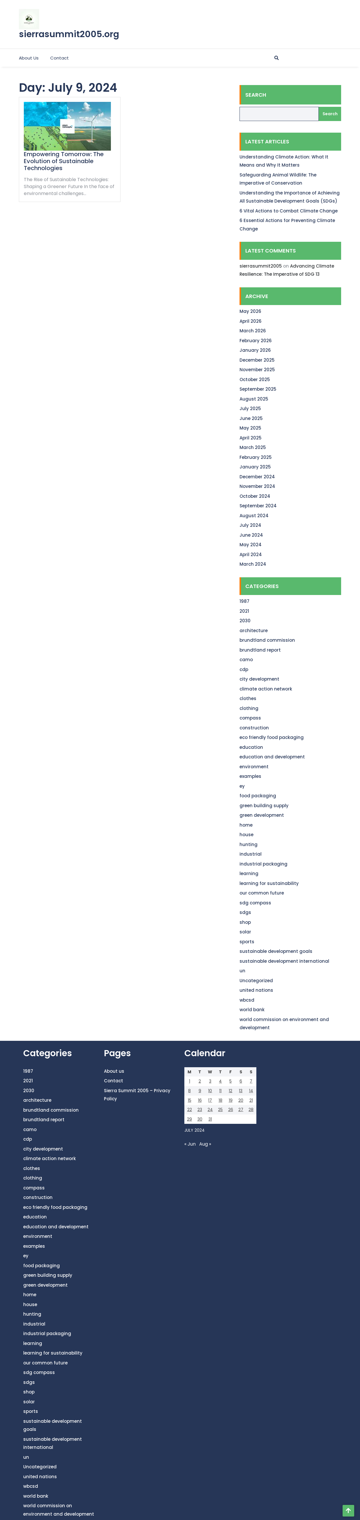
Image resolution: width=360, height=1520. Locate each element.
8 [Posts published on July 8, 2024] (189, 1091)
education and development (272, 757)
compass (250, 718)
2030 (245, 621)
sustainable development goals (276, 951)
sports (247, 942)
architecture (254, 631)
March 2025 (253, 447)
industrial (251, 854)
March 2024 (253, 564)
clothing (249, 708)
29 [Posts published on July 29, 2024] (189, 1119)
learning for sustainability (269, 883)
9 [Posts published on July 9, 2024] (200, 1091)
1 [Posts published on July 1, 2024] (189, 1081)
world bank (252, 1010)
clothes (248, 698)
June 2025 (251, 418)
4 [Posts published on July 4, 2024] (220, 1081)
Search (255, 94)
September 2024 (258, 506)
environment (254, 767)
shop (245, 922)
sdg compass (255, 903)
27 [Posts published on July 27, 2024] (240, 1109)
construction (254, 728)
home (246, 825)
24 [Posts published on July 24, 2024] (210, 1109)
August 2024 (254, 516)
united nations (256, 990)
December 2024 (257, 477)
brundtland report (260, 650)
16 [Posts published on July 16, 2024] (200, 1100)
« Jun (190, 1144)
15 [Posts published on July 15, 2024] (189, 1100)
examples (250, 776)
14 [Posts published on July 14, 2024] (251, 1091)
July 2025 (250, 408)
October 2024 (255, 496)
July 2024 (250, 525)
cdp (244, 669)
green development (262, 815)
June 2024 (251, 535)
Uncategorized (256, 981)
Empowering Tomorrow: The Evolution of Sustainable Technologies (64, 161)
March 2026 (253, 331)
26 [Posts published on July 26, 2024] (230, 1109)
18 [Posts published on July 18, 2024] (220, 1100)
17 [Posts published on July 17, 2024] (210, 1100)
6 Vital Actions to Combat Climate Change (289, 211)
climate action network (266, 689)
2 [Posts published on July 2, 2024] (200, 1081)
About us (29, 58)
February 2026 (256, 341)
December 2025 (257, 360)
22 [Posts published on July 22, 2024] (189, 1109)
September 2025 (258, 389)
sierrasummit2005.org (69, 34)
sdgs (245, 912)
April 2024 (251, 554)
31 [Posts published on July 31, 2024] (210, 1119)
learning (249, 873)
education (251, 747)
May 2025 (250, 428)
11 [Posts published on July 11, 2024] (220, 1091)
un (242, 971)
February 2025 (256, 457)
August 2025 (254, 399)
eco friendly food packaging (272, 737)
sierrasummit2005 (261, 266)
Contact (59, 58)
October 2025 (255, 379)
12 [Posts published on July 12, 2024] (230, 1091)
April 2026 (251, 321)
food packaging (258, 796)
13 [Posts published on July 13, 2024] (240, 1091)
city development (259, 679)
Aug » (205, 1144)
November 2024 (257, 486)
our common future (262, 893)
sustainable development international (284, 961)
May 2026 (250, 311)
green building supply (264, 806)
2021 (244, 611)
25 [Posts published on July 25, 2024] (220, 1109)
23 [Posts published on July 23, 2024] (199, 1109)
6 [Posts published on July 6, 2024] (241, 1081)
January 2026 (255, 350)
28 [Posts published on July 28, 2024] (251, 1109)
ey (242, 786)
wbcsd (247, 1000)
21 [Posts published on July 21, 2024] (251, 1100)
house (246, 835)
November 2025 (257, 370)
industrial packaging (263, 864)
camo (246, 660)
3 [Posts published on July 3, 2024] (210, 1081)
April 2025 (251, 438)
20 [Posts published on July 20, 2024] (240, 1100)
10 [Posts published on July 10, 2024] (210, 1091)
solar (245, 932)
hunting (249, 844)
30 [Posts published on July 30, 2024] (199, 1119)
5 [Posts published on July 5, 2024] (230, 1081)
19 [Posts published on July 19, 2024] (231, 1100)
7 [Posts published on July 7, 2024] (251, 1081)
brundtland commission (267, 640)
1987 (244, 601)
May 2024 (251, 545)
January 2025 (255, 467)
